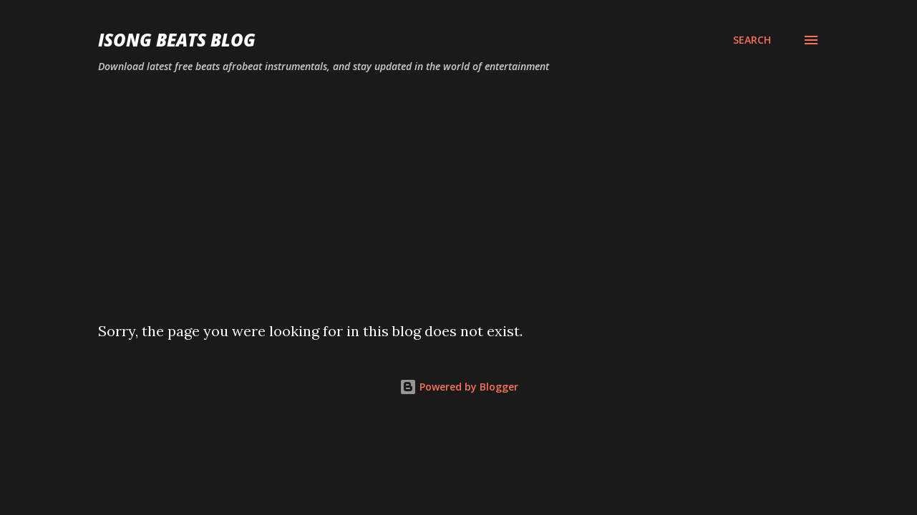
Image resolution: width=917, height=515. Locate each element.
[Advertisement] (459, 192)
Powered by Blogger (458, 386)
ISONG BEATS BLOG (177, 40)
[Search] (752, 40)
